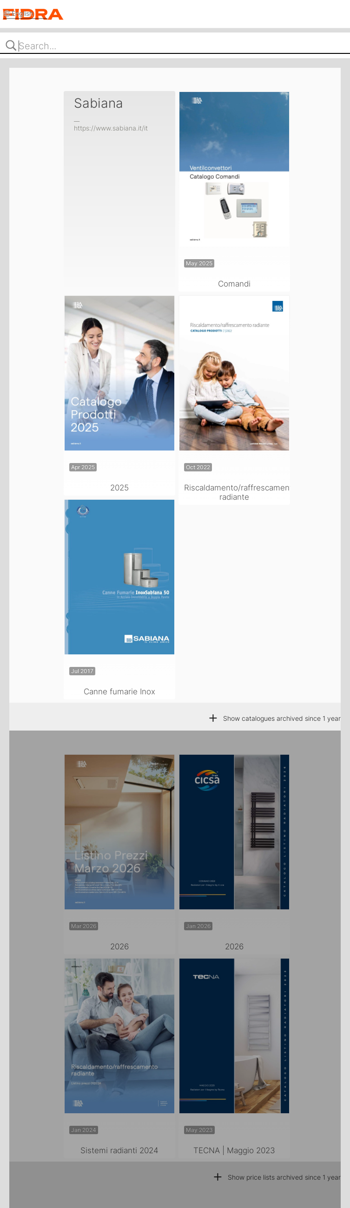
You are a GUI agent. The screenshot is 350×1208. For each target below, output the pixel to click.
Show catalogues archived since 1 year (274, 718)
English (23, 13)
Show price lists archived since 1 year (276, 1177)
